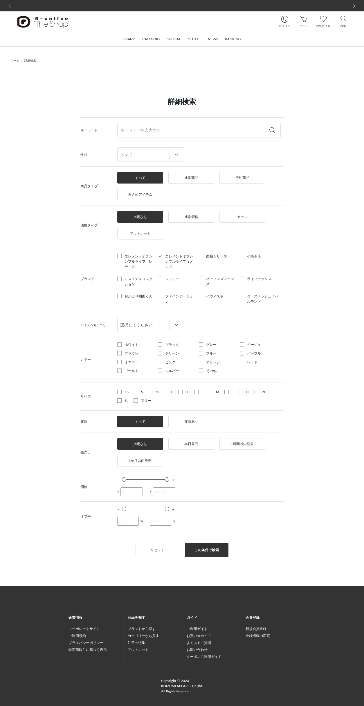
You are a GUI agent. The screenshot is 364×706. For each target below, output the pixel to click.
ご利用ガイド (197, 629)
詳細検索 (30, 60)
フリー (146, 400)
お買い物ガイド (199, 636)
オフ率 (85, 516)
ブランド (87, 279)
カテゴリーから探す (143, 636)
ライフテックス (259, 279)
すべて (140, 177)
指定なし (140, 217)
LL (187, 392)
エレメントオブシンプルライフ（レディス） (138, 261)
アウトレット (140, 233)
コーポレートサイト (84, 629)
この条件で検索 (206, 550)
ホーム (15, 60)
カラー (85, 359)
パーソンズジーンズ (220, 281)
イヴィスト (215, 296)
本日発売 (191, 444)
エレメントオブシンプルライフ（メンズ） (179, 261)
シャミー (172, 279)
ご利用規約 (77, 636)
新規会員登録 (256, 629)
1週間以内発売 (242, 444)
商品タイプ (89, 186)
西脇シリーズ (216, 256)
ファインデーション (179, 299)
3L (126, 400)
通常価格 (191, 217)
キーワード (89, 130)
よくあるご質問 (199, 642)
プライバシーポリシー (86, 642)
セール (242, 217)
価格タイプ (89, 225)
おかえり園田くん (138, 296)
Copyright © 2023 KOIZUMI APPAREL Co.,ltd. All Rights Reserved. (182, 685)
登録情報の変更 (258, 636)
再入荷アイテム (140, 194)
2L (264, 392)
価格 (83, 486)
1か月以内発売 (140, 460)
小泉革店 (254, 256)
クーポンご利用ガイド (204, 656)
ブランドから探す (142, 629)
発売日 (85, 452)
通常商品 (191, 177)
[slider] (124, 479)
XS (127, 392)
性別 (83, 154)
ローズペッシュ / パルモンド (262, 299)
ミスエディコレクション (138, 281)
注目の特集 (136, 642)
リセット (157, 550)
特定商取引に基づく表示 (88, 649)
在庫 (83, 421)
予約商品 (242, 177)
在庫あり (191, 421)
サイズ (85, 396)
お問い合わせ (197, 649)
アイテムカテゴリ (93, 325)
